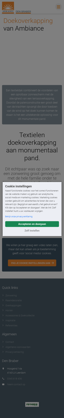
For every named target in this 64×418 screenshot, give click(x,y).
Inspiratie (8, 320)
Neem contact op (16, 384)
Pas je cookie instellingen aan (30, 263)
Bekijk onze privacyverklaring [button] (18, 216)
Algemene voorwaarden (16, 347)
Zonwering (9, 295)
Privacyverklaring (13, 352)
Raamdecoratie (12, 300)
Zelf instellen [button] (32, 230)
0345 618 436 (14, 378)
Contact (8, 342)
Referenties (9, 325)
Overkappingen (11, 305)
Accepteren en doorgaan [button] (32, 224)
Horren (7, 310)
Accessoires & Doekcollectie (18, 315)
